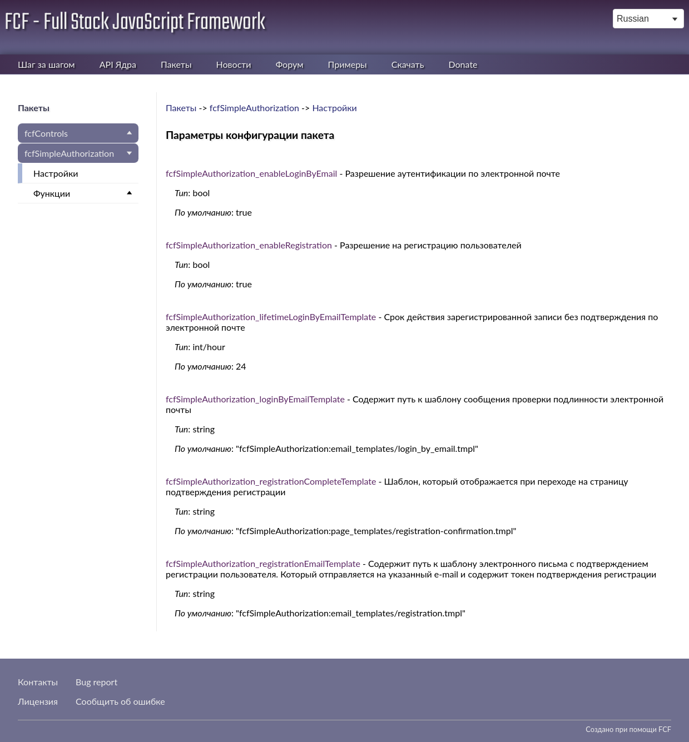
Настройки (55, 173)
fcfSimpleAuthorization (69, 153)
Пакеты (176, 64)
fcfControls (46, 133)
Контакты (38, 681)
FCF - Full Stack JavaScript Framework (134, 22)
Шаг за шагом (46, 64)
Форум (290, 64)
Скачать (407, 64)
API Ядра (118, 64)
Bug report (96, 681)
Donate (462, 64)
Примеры (347, 64)
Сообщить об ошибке (120, 701)
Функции (51, 193)
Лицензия (38, 701)
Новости (233, 64)
